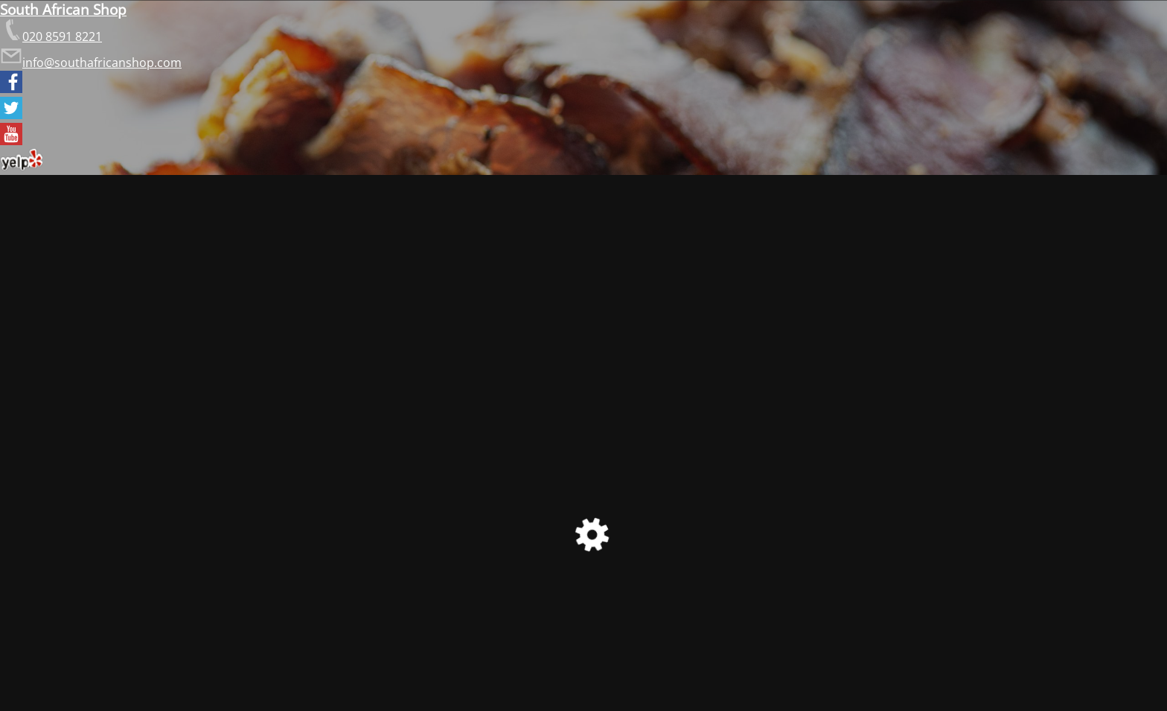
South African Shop (63, 9)
